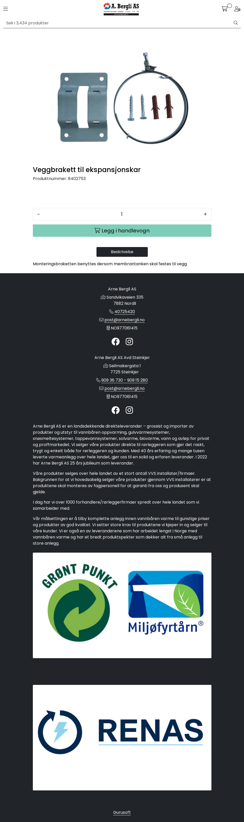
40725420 (124, 312)
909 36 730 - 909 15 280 (124, 380)
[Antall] (122, 214)
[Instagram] (129, 341)
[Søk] (117, 23)
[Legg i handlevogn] (122, 230)
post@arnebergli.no (124, 320)
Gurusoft (122, 812)
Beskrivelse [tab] (122, 252)
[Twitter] (115, 341)
